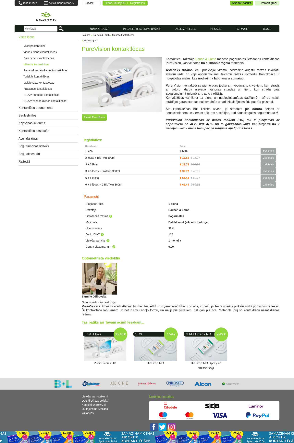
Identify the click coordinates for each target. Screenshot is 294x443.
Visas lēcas (26, 37)
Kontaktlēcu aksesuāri (33, 130)
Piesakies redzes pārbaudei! (142, 29)
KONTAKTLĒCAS (99, 29)
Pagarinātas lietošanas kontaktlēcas (45, 70)
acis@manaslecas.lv (61, 3)
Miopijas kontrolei (34, 46)
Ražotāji (24, 161)
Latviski (89, 3)
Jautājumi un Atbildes (95, 408)
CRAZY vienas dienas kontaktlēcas (44, 101)
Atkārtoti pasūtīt (241, 3)
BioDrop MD (155, 363)
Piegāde (215, 29)
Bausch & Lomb (101, 35)
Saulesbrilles (27, 115)
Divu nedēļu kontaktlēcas (38, 58)
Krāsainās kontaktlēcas (37, 88)
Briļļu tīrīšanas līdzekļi (33, 146)
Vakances (88, 413)
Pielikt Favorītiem (94, 117)
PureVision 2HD (105, 363)
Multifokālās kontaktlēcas (38, 82)
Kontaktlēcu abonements (35, 107)
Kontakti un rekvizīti (94, 404)
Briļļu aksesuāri (29, 154)
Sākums (86, 35)
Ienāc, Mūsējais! (115, 3)
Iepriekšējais (90, 40)
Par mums (242, 29)
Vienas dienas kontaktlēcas (40, 52)
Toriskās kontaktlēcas (36, 76)
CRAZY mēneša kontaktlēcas (41, 94)
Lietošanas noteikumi (95, 396)
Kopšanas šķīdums (31, 123)
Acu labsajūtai (28, 138)
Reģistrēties (137, 3)
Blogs (267, 29)
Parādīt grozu (267, 3)
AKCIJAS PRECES (185, 29)
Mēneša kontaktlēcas (36, 64)
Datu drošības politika (95, 400)
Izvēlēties (268, 151)
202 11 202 (30, 3)
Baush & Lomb (205, 59)
